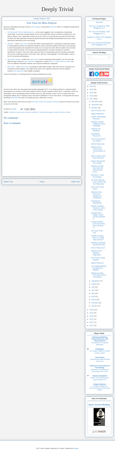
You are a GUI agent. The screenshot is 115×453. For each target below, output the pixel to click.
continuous (31, 61)
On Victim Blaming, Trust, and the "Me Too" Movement (98, 182)
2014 (92, 316)
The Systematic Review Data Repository (20, 32)
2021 (92, 86)
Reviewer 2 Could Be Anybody (97, 176)
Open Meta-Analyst (13, 59)
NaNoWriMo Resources (96, 135)
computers (12, 112)
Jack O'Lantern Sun (98, 110)
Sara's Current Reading (99, 405)
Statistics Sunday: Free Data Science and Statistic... (98, 275)
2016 (92, 310)
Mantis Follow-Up (97, 263)
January (94, 306)
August (94, 284)
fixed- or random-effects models (59, 61)
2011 (92, 325)
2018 (92, 96)
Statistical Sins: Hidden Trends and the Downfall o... (98, 216)
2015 (92, 313)
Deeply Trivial (58, 9)
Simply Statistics (99, 384)
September (95, 281)
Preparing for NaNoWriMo (96, 202)
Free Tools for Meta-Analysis (98, 259)
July (93, 287)
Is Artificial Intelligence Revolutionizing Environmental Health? (99, 388)
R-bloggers (100, 349)
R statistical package (45, 112)
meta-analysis (36, 27)
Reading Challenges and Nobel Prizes (98, 244)
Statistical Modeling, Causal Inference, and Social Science (99, 339)
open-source (24, 44)
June (93, 290)
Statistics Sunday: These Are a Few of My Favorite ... (98, 208)
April (93, 296)
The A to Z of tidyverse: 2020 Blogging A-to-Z (99, 27)
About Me (99, 22)
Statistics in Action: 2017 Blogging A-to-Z (99, 38)
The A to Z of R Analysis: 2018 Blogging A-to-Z (99, 32)
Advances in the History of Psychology (100, 366)
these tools (53, 27)
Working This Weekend (95, 130)
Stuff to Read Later (98, 144)
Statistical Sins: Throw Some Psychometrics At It (98, 150)
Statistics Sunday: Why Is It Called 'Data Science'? (97, 238)
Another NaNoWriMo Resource (98, 118)
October (94, 108)
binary (25, 61)
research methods (59, 112)
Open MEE (11, 67)
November (95, 105)
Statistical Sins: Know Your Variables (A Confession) (96, 195)
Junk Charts (99, 357)
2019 (92, 92)
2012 (92, 322)
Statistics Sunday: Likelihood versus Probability (98, 124)
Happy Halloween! (97, 114)
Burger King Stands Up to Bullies (98, 162)
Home (42, 182)
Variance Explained (99, 376)
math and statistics (31, 112)
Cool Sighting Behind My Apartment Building (98, 268)
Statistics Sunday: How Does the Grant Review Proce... (97, 169)
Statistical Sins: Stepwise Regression (96, 253)
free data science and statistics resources (45, 102)
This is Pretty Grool (98, 248)
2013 (92, 319)
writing (68, 112)
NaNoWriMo (14, 97)
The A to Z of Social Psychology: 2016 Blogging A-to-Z (99, 44)
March (93, 299)
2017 (92, 99)
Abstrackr (10, 44)
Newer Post (8, 182)
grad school (20, 112)
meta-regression (18, 71)
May (93, 293)
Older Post (75, 182)
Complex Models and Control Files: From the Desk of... (98, 224)
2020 (92, 89)
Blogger (75, 448)
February (94, 303)
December (95, 101)
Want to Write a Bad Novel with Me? (98, 157)
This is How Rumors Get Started (98, 140)
